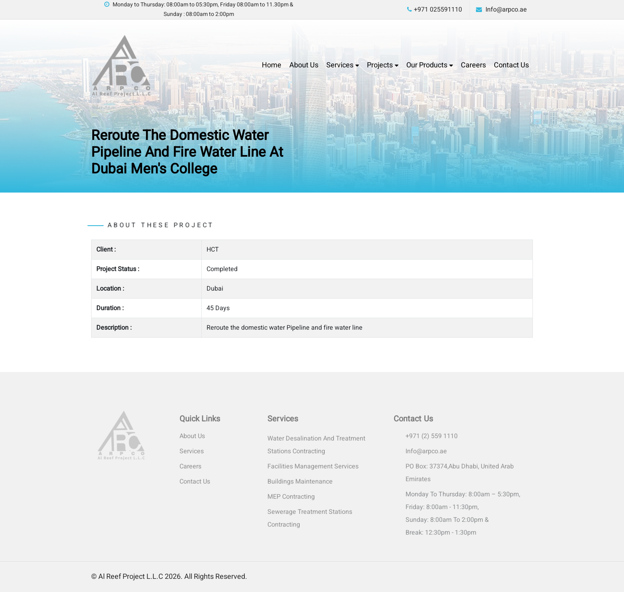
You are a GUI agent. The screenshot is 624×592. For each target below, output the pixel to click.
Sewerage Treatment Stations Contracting (309, 518)
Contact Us (511, 65)
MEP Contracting (291, 497)
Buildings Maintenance (300, 481)
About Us (303, 65)
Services (339, 65)
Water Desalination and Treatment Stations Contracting (316, 445)
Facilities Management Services (313, 466)
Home (271, 65)
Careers (473, 65)
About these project (144, 225)
